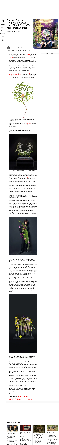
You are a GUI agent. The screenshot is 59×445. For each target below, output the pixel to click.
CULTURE (3, 30)
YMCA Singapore (26, 177)
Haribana (29, 123)
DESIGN (9, 50)
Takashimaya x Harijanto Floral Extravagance (21, 399)
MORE (3, 36)
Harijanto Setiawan (14, 398)
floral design (26, 396)
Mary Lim (13, 47)
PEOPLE (3, 24)
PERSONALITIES (27, 50)
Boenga (29, 54)
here (13, 214)
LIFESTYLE (3, 33)
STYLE (3, 27)
